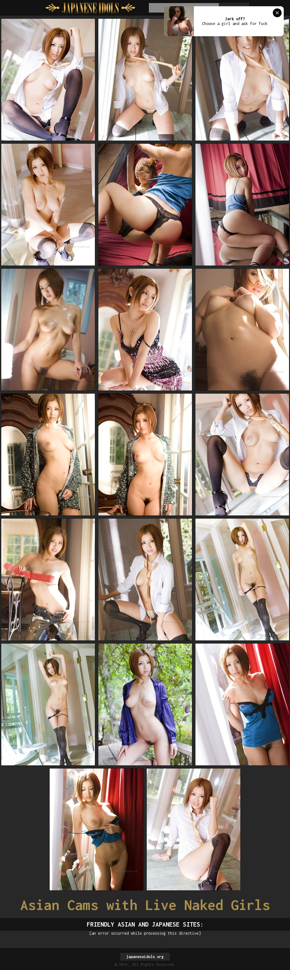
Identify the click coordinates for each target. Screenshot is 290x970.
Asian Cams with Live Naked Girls (145, 905)
